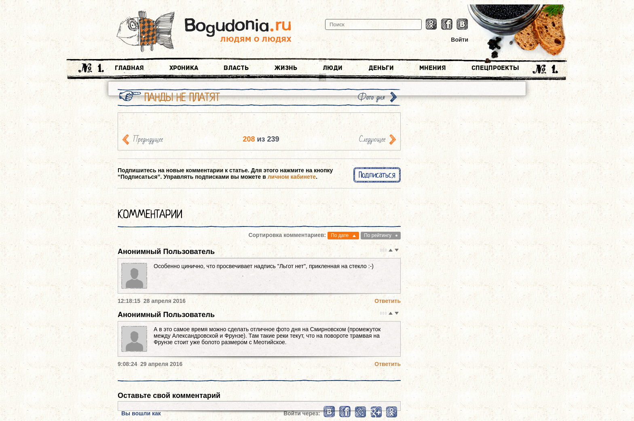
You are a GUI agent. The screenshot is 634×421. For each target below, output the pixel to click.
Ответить (387, 301)
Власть (236, 68)
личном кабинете (292, 176)
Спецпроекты (495, 68)
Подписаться (377, 175)
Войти (459, 39)
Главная (129, 68)
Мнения (432, 68)
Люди (332, 68)
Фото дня (371, 97)
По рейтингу (377, 235)
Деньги (381, 68)
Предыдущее (148, 139)
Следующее (372, 139)
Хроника (183, 68)
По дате (340, 235)
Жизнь (286, 68)
